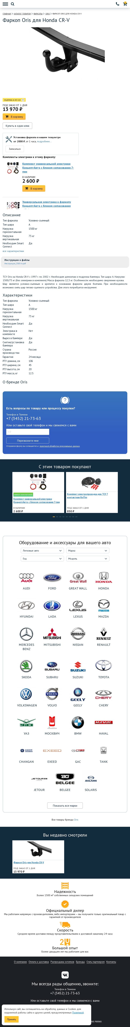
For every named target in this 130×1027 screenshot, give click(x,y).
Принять (11, 1019)
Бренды (80, 961)
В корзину (14, 117)
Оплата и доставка (39, 961)
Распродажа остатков (62, 961)
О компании (20, 961)
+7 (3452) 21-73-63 (23, 418)
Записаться (15, 148)
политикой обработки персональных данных (60, 446)
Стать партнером (96, 961)
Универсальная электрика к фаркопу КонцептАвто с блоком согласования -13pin (46, 205)
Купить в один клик (17, 125)
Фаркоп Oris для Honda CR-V (28, 862)
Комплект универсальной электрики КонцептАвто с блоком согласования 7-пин (48, 167)
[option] (49, 89)
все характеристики (13, 251)
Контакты (111, 961)
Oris (76, 819)
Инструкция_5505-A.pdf (15, 263)
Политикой (78, 1012)
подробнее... (44, 141)
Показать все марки (65, 805)
